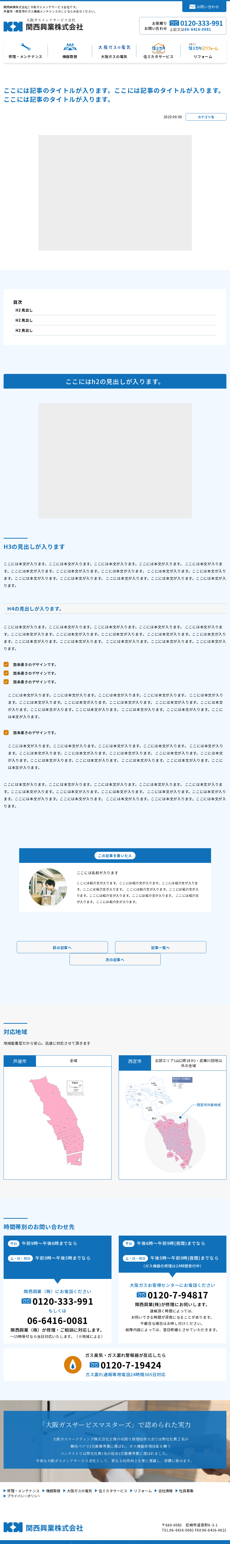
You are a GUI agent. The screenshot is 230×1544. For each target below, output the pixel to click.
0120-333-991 (62, 1300)
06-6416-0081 (57, 1320)
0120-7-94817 (177, 1294)
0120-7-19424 (130, 1364)
